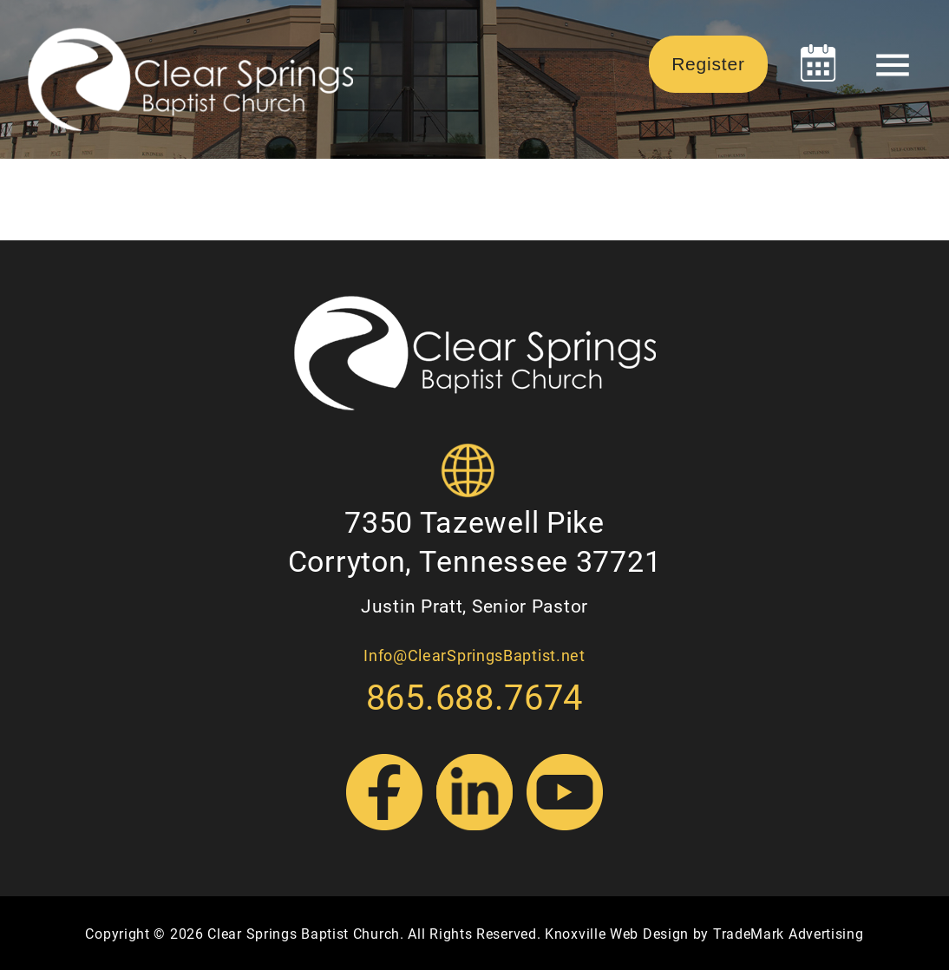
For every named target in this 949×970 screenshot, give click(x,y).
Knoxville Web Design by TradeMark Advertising (704, 933)
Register (708, 64)
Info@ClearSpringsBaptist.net (474, 655)
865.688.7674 (474, 696)
